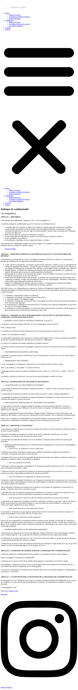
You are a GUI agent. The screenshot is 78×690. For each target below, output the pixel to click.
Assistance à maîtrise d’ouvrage (19, 17)
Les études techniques (16, 26)
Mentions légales (10, 249)
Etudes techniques (15, 18)
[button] (39, 109)
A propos (8, 28)
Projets (7, 13)
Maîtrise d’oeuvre (15, 15)
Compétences (9, 20)
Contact (7, 29)
